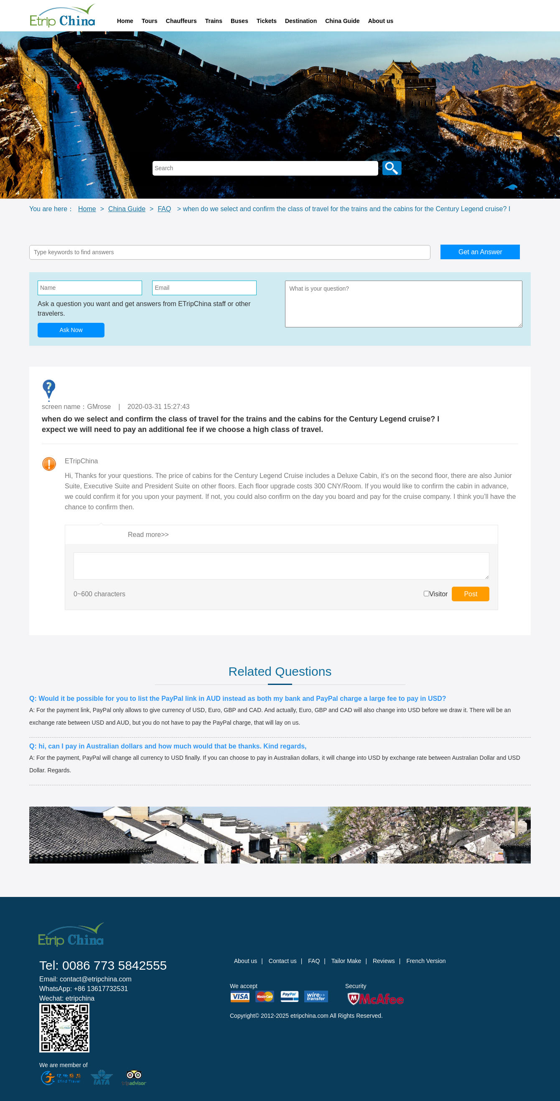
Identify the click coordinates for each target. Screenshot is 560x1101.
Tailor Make (346, 961)
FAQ (164, 208)
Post (470, 594)
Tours (150, 21)
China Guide (342, 21)
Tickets (267, 21)
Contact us (283, 961)
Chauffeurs (181, 21)
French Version (425, 961)
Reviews (384, 961)
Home (125, 21)
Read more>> (148, 534)
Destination (301, 21)
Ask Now (70, 330)
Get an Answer (480, 251)
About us (381, 21)
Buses (239, 21)
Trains (213, 21)
